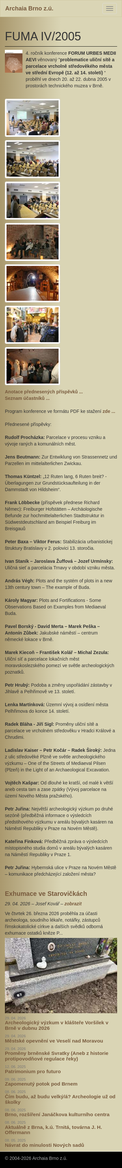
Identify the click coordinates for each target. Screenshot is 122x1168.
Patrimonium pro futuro (33, 1071)
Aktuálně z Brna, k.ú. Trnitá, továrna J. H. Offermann (53, 1129)
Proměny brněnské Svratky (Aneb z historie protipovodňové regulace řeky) (56, 1055)
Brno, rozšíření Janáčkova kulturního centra (57, 1114)
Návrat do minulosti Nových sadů (44, 1145)
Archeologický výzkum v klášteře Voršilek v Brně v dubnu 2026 (56, 1025)
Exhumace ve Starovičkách (46, 893)
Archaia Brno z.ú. (29, 8)
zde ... (108, 411)
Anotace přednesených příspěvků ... (44, 391)
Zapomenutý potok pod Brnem (41, 1084)
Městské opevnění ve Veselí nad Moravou (54, 1041)
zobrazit (73, 903)
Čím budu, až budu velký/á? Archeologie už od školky (60, 1099)
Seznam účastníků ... (27, 398)
